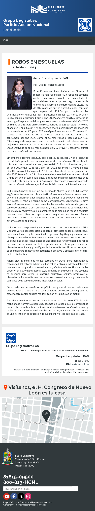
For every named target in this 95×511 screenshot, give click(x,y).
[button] (47, 420)
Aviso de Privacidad (39, 505)
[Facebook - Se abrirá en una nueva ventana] (14, 497)
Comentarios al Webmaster (16, 505)
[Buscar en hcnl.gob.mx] (37, 488)
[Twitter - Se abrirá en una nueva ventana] (21, 497)
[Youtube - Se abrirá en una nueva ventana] (6, 497)
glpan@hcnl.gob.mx (79, 364)
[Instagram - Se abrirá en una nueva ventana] (28, 497)
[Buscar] (75, 488)
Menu (5, 40)
